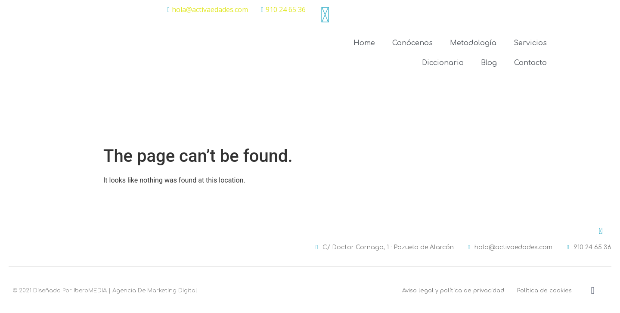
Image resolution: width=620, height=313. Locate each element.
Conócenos (412, 43)
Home (364, 43)
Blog (489, 63)
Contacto (530, 63)
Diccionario (443, 63)
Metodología (473, 43)
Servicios (530, 43)
